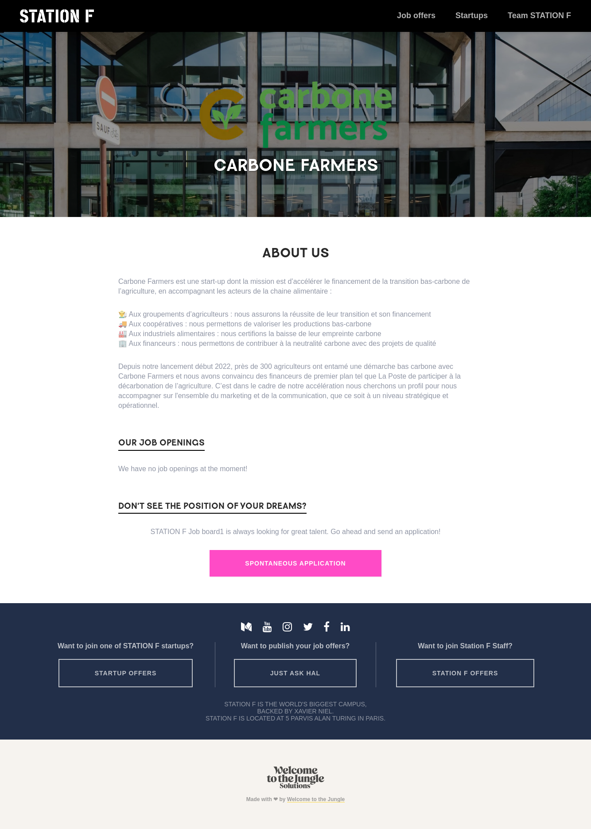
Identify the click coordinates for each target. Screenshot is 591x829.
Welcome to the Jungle (316, 799)
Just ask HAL (295, 673)
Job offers (416, 15)
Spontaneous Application (295, 563)
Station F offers (465, 673)
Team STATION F (539, 15)
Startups (471, 15)
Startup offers (126, 673)
